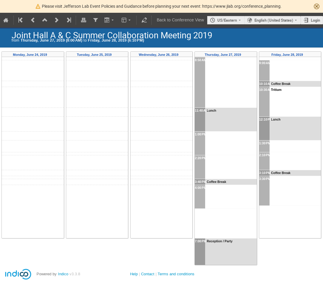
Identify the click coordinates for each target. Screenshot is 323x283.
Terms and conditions (176, 273)
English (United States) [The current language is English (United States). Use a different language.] (273, 20)
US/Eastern (227, 20)
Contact (147, 273)
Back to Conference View (180, 20)
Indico (63, 273)
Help (134, 273)
